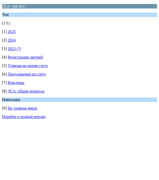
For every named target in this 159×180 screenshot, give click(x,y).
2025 (12, 32)
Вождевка (16, 82)
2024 (12, 40)
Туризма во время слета (28, 66)
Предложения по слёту (27, 74)
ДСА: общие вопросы (26, 91)
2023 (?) (14, 48)
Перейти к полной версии (23, 116)
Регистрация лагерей (25, 57)
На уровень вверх (22, 108)
